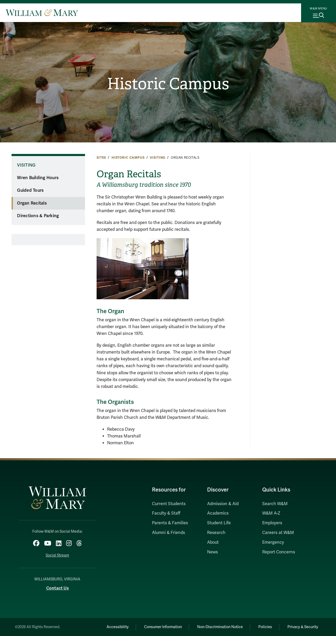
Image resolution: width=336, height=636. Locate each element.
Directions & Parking (38, 215)
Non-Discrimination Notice (220, 627)
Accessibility (118, 627)
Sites (101, 158)
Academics (218, 513)
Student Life (219, 523)
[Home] (42, 12)
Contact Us (57, 588)
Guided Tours (30, 190)
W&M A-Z (271, 513)
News (212, 552)
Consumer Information (163, 627)
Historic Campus (168, 84)
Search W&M (275, 503)
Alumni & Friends (168, 532)
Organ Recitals (32, 203)
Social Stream (57, 555)
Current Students (169, 503)
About (213, 542)
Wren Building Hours (38, 177)
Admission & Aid (223, 503)
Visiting (157, 158)
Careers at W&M (278, 532)
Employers (272, 523)
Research (216, 532)
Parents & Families (170, 523)
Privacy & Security (302, 627)
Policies (265, 627)
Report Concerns (278, 552)
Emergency (273, 542)
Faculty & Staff (166, 513)
